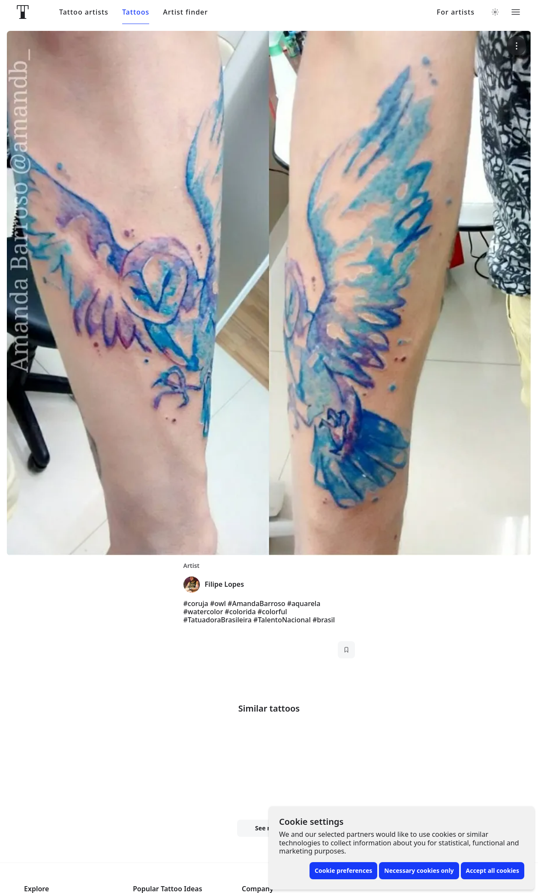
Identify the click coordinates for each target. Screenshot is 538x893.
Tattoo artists (83, 12)
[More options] (516, 45)
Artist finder (185, 12)
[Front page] (23, 12)
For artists (456, 12)
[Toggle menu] (515, 12)
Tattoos (135, 12)
